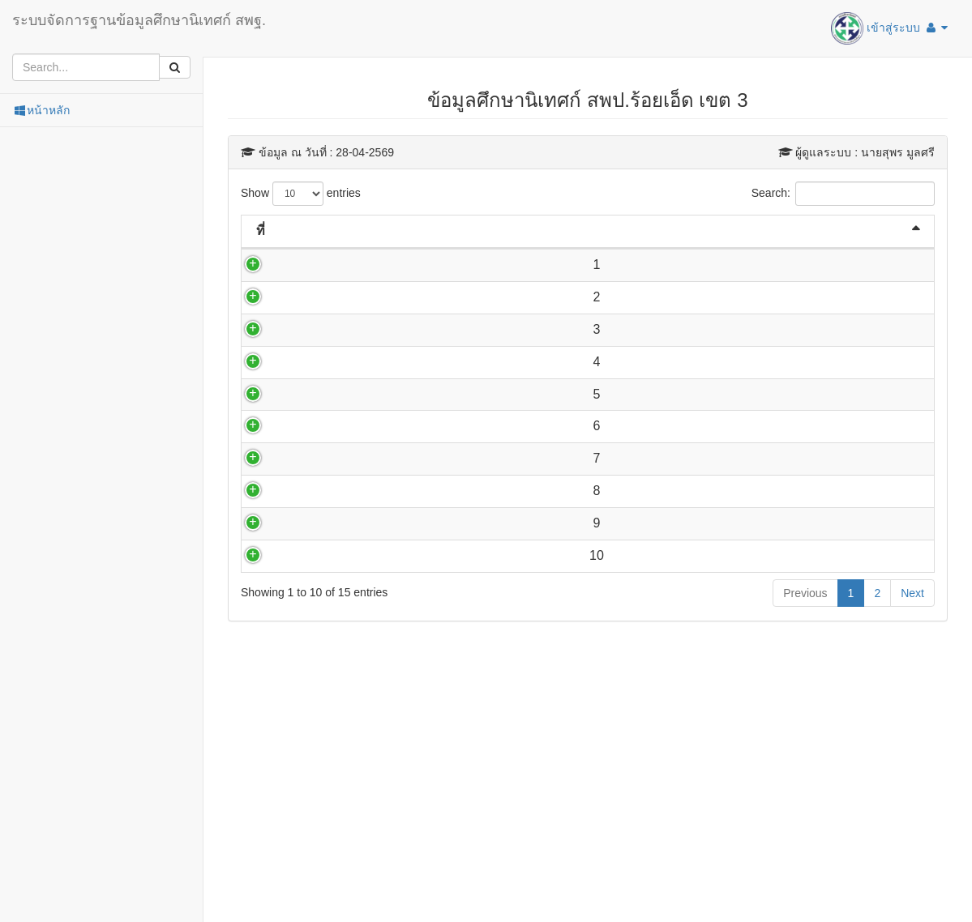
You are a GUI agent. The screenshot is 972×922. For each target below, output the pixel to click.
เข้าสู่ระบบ (889, 28)
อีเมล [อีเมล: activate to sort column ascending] (593, 230)
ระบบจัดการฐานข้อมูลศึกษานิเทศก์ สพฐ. (139, 20)
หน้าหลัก (41, 110)
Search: (843, 193)
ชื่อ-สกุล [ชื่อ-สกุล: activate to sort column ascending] (340, 230)
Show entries (301, 193)
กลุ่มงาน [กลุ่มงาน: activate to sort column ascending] (766, 230)
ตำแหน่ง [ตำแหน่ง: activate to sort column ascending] (462, 230)
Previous (805, 796)
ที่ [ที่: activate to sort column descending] (260, 230)
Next (912, 796)
